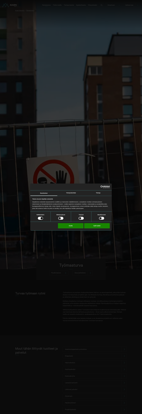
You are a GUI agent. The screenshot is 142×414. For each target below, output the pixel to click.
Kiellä (71, 225)
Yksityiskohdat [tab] (71, 192)
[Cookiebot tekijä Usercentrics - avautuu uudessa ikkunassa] (102, 187)
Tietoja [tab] (98, 192)
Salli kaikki (96, 225)
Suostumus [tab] (44, 193)
